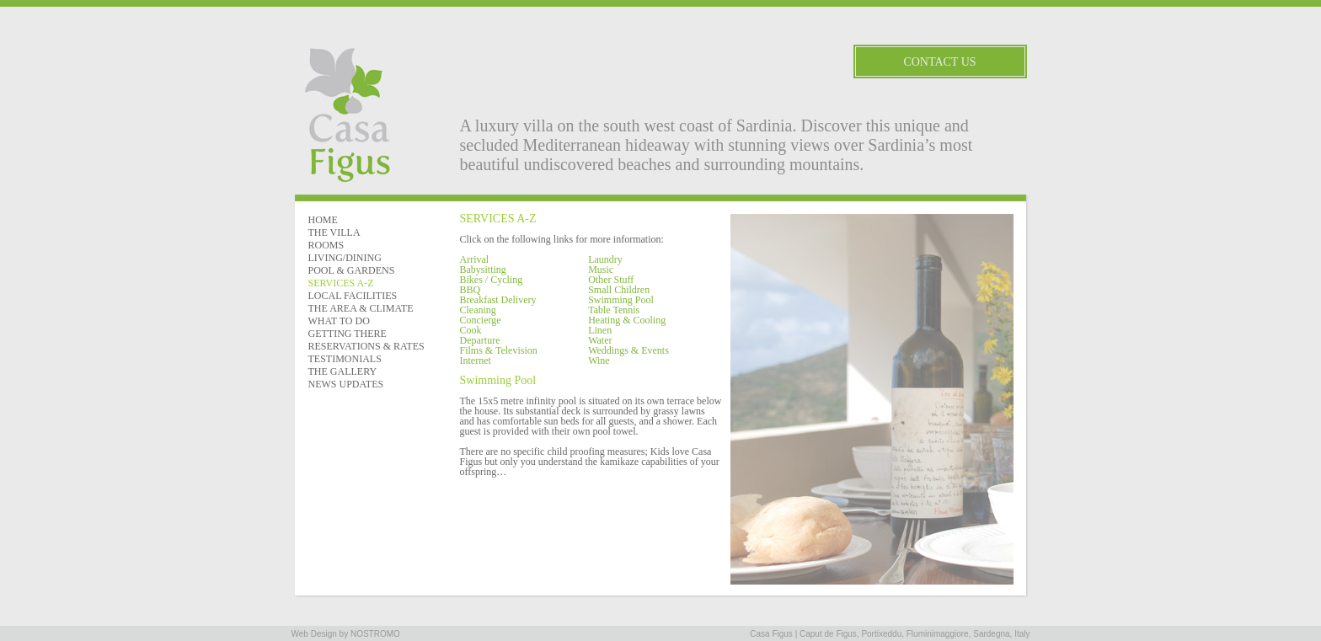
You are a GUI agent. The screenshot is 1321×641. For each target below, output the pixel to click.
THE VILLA (334, 232)
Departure (480, 340)
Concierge (480, 320)
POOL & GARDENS (351, 270)
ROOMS (326, 245)
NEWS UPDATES (346, 384)
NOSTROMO (375, 633)
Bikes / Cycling (491, 280)
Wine (599, 360)
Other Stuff (611, 280)
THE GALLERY (342, 371)
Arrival (474, 259)
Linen (600, 330)
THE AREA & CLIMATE (361, 308)
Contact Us (939, 62)
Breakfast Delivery (498, 300)
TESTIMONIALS (345, 359)
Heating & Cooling (627, 320)
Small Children (619, 290)
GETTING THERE (347, 333)
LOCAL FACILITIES (353, 296)
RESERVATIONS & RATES (366, 346)
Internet (475, 360)
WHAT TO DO (339, 321)
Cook (471, 330)
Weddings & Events (628, 350)
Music (600, 269)
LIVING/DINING (345, 258)
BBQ (470, 290)
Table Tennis (613, 310)
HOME (323, 220)
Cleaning (478, 310)
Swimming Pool (621, 300)
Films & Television (498, 350)
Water (600, 340)
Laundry (605, 259)
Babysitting (483, 269)
